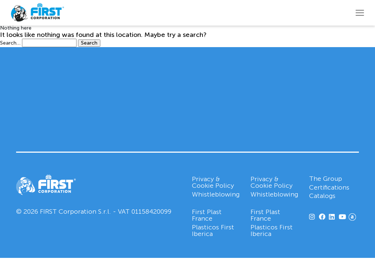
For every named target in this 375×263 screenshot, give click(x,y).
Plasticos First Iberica (213, 230)
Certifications (329, 188)
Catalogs (322, 197)
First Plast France (207, 215)
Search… (10, 43)
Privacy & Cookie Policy (213, 182)
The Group (326, 179)
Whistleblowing (216, 194)
